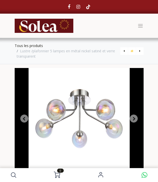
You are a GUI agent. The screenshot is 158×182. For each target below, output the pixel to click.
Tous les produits (29, 45)
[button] (13, 175)
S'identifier (100, 175)
